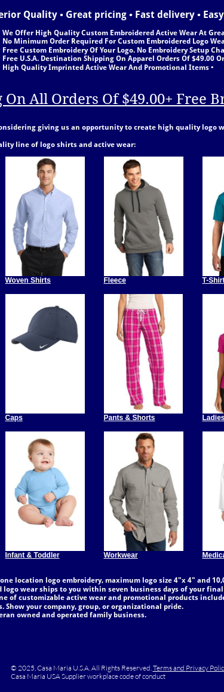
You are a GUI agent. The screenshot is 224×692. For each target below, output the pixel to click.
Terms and (169, 667)
